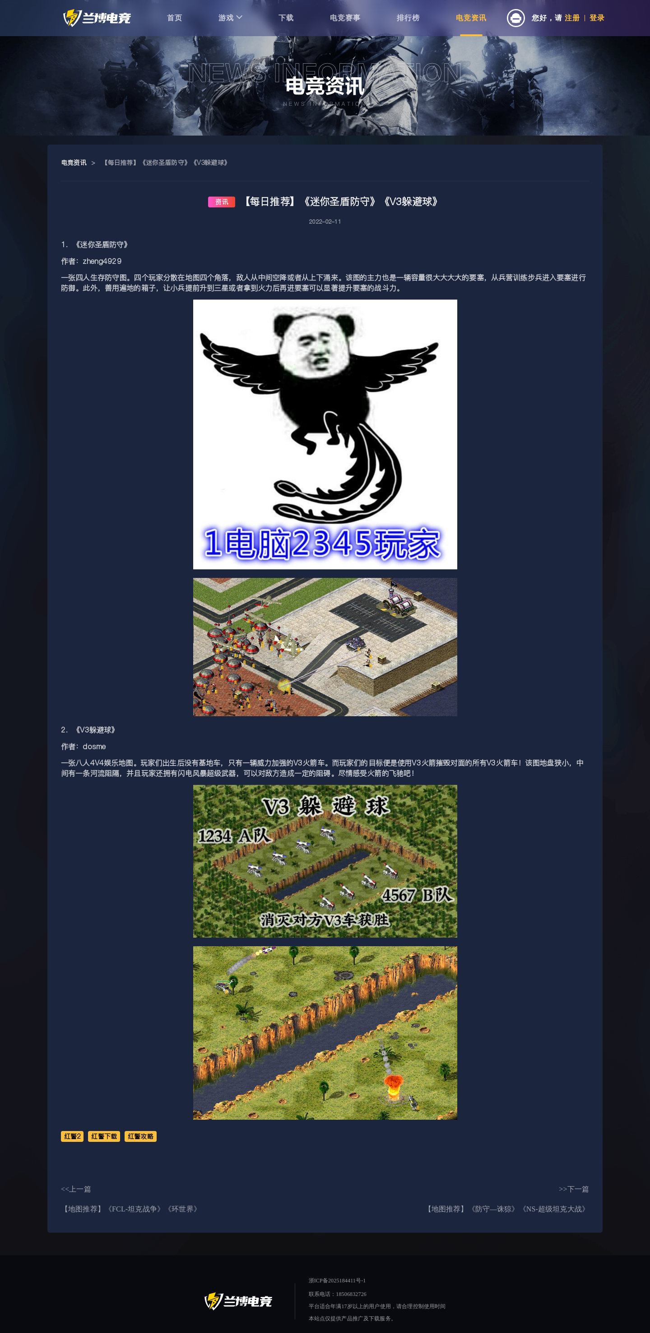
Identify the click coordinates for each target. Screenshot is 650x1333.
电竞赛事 (345, 18)
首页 (174, 18)
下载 (286, 18)
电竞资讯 (471, 18)
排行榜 (408, 18)
